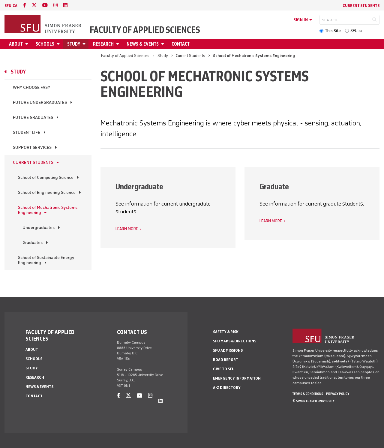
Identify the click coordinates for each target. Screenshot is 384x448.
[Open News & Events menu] (163, 44)
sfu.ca (10, 5)
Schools (45, 44)
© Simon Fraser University (313, 401)
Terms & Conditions (307, 394)
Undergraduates (38, 227)
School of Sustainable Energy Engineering (46, 260)
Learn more (127, 229)
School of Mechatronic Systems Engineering (47, 210)
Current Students (361, 5)
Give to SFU (224, 368)
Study (73, 44)
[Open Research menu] (118, 44)
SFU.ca (356, 30)
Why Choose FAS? (31, 87)
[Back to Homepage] (43, 24)
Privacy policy (337, 394)
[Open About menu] (27, 44)
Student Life (26, 132)
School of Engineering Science (47, 192)
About (16, 44)
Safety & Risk (225, 331)
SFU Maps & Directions (234, 341)
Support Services (32, 147)
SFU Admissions (228, 350)
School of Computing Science (46, 177)
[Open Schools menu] (59, 44)
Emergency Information (237, 378)
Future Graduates (33, 117)
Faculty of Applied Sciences (145, 30)
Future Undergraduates (40, 102)
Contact (181, 44)
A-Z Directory (227, 387)
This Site (333, 30)
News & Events (143, 44)
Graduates (32, 242)
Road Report (225, 359)
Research (103, 44)
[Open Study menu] (84, 44)
